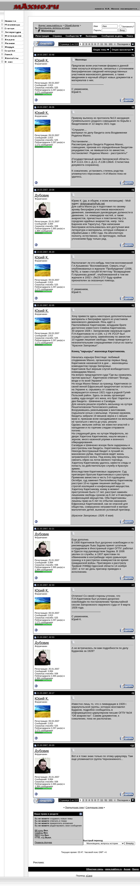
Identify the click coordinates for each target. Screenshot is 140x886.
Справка (57, 36)
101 (110, 44)
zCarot (89, 875)
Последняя (123, 44)
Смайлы (39, 833)
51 (106, 44)
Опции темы (99, 49)
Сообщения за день (112, 36)
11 (101, 44)
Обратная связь (94, 869)
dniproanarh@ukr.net (92, 203)
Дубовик (42, 195)
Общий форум (72, 25)
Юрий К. (42, 60)
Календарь (91, 36)
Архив (127, 869)
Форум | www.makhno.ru (50, 25)
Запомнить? (126, 26)
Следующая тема (94, 807)
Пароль (97, 30)
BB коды (39, 830)
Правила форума (43, 842)
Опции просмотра (121, 49)
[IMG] (37, 835)
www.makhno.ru (113, 869)
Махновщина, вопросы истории (54, 28)
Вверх (135, 869)
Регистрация (42, 36)
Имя (96, 26)
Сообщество (73, 36)
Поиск (130, 36)
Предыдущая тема (74, 807)
